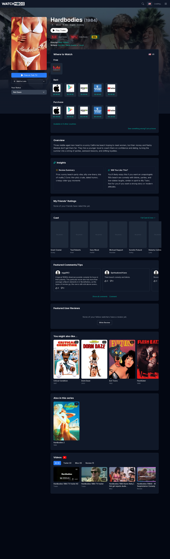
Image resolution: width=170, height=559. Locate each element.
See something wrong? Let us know (142, 129)
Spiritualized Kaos (119, 273)
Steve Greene (71, 45)
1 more (81, 45)
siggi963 (65, 273)
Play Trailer (59, 30)
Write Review (104, 323)
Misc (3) (78, 463)
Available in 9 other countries (64, 124)
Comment (113, 296)
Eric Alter (61, 45)
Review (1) (90, 463)
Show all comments (100, 296)
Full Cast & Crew (148, 218)
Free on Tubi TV (29, 75)
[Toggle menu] (165, 3)
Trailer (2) (67, 463)
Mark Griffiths (64, 42)
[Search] (143, 4)
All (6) (57, 463)
